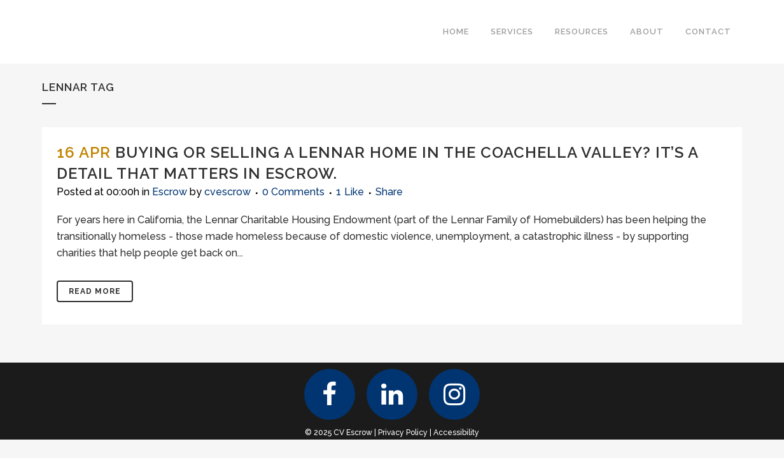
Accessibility (456, 432)
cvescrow (227, 192)
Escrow (169, 192)
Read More (95, 291)
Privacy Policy (403, 432)
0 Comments (293, 192)
